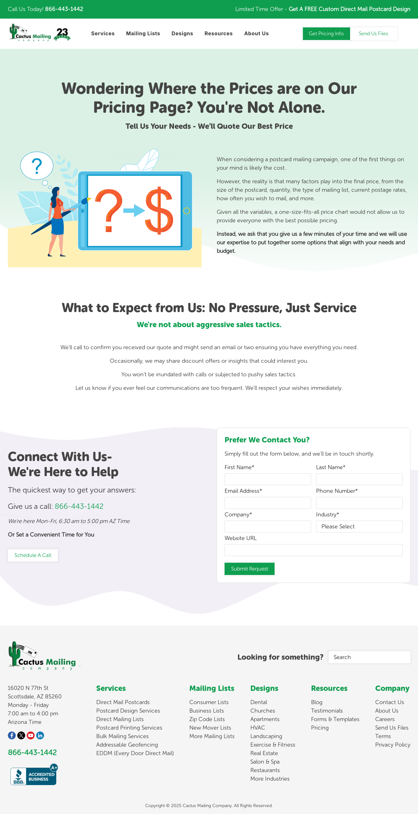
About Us (386, 710)
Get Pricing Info (326, 34)
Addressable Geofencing (127, 744)
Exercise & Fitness (272, 744)
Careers (385, 719)
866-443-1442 (64, 9)
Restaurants (265, 770)
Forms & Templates (335, 719)
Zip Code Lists (207, 719)
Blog (316, 702)
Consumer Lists (209, 702)
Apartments (265, 719)
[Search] (369, 657)
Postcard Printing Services (129, 727)
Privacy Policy (392, 744)
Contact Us (389, 702)
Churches (262, 710)
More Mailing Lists (212, 736)
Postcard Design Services (128, 710)
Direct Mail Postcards (123, 702)
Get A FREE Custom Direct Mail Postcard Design (349, 9)
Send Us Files (373, 34)
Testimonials (327, 710)
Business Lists (206, 710)
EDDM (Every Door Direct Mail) (135, 753)
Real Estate (264, 753)
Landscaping (266, 736)
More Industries (270, 778)
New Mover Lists (210, 727)
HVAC (257, 727)
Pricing (320, 727)
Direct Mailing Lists (120, 719)
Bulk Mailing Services (122, 736)
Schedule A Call (32, 555)
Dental (258, 702)
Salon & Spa (265, 761)
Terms (383, 736)
